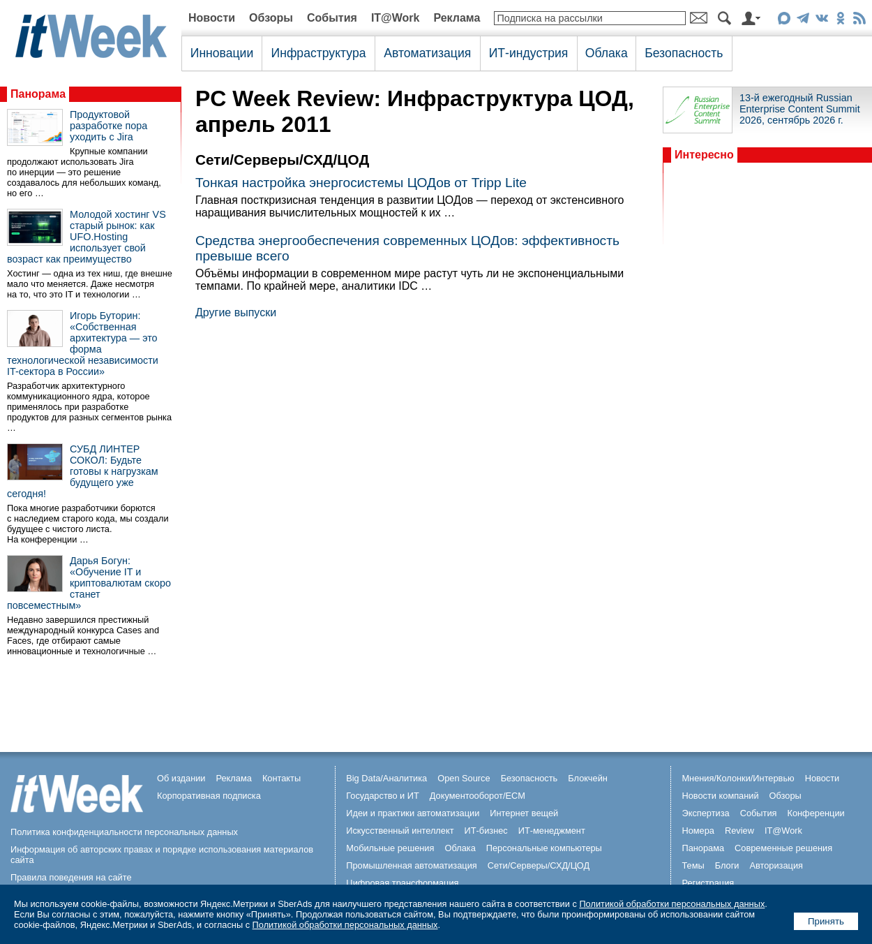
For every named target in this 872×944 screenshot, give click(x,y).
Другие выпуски (235, 312)
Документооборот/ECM (477, 795)
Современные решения (783, 848)
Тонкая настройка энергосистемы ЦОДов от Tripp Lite (361, 182)
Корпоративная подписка (209, 795)
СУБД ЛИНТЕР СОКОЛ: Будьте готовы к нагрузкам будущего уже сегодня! (82, 471)
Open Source (463, 778)
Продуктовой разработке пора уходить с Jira (108, 125)
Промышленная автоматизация (411, 865)
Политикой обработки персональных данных (672, 904)
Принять (826, 921)
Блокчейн (588, 778)
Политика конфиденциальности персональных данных (124, 832)
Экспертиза (705, 813)
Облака (606, 53)
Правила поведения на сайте (71, 877)
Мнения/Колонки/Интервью (738, 778)
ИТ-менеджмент (551, 830)
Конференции (815, 813)
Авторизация (776, 865)
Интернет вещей (524, 813)
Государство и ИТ (382, 795)
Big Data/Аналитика (386, 778)
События (332, 18)
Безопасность (684, 53)
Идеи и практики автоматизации (412, 813)
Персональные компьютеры (544, 848)
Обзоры (271, 18)
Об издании (181, 778)
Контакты (281, 778)
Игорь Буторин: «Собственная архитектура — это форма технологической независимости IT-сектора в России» (82, 343)
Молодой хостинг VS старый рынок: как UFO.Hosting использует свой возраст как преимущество (86, 237)
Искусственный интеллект (399, 830)
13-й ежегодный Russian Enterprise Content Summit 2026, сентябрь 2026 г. (799, 109)
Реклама (456, 18)
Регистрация (708, 883)
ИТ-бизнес (486, 830)
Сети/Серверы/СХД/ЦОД (538, 865)
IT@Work (395, 18)
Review (739, 830)
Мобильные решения (390, 848)
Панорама (38, 94)
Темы (693, 865)
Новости (211, 18)
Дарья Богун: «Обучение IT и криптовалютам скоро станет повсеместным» (89, 583)
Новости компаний (720, 795)
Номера (698, 830)
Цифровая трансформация (402, 883)
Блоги (727, 865)
